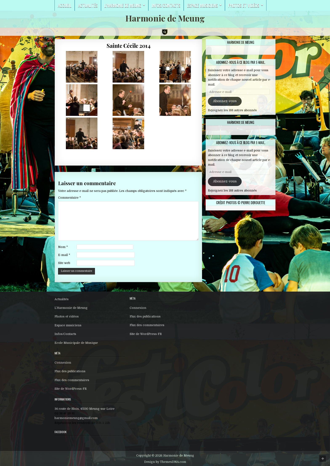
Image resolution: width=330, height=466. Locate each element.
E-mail (64, 255)
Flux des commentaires (72, 380)
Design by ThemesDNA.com (165, 461)
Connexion (63, 362)
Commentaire (69, 197)
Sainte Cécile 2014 (128, 45)
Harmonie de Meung (165, 18)
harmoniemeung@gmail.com (76, 418)
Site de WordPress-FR (71, 388)
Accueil (64, 5)
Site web (64, 263)
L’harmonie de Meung (122, 5)
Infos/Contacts (166, 5)
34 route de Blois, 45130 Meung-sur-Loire (84, 408)
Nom (63, 247)
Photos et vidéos (243, 5)
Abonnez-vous (225, 101)
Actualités (88, 5)
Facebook (61, 432)
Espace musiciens (202, 5)
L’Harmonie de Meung (71, 307)
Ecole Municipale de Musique (76, 342)
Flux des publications (70, 371)
